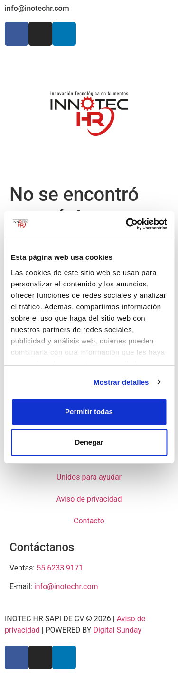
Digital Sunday (117, 630)
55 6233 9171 (60, 567)
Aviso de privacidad (89, 498)
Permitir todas (89, 412)
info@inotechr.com (37, 8)
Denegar (89, 442)
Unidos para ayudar (89, 477)
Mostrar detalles (121, 382)
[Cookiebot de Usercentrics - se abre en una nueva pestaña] (126, 224)
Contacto (89, 520)
